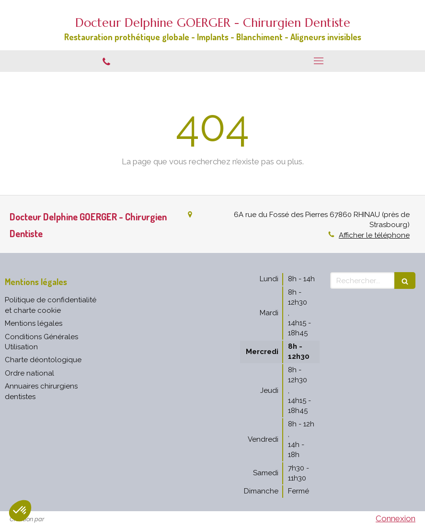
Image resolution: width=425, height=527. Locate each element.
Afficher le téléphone (374, 235)
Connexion (395, 518)
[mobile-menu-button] (319, 60)
